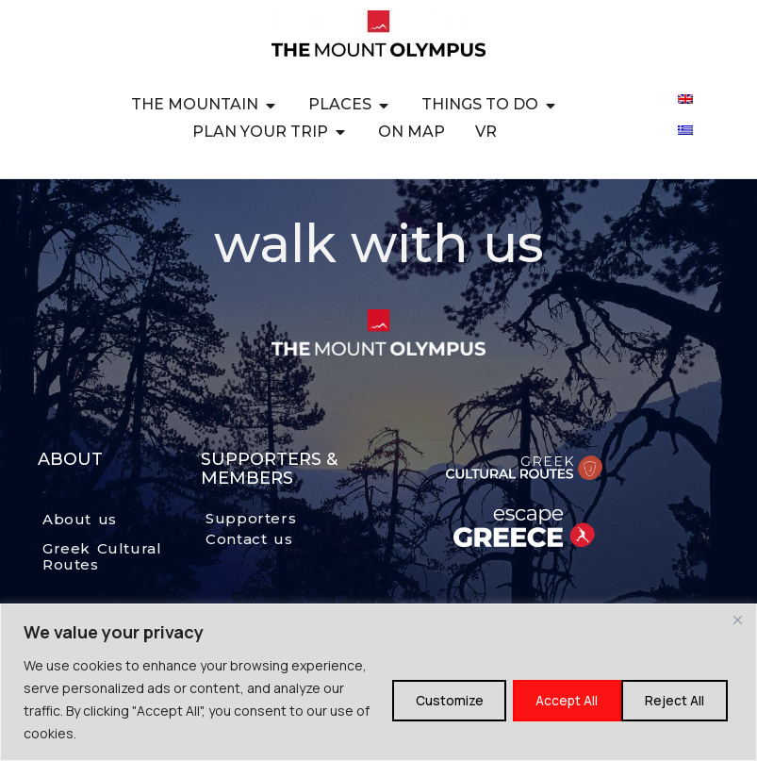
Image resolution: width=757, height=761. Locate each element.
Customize (426, 699)
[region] (378, 682)
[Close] (737, 619)
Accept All (675, 699)
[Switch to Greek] (685, 128)
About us (79, 519)
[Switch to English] (685, 97)
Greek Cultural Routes (101, 556)
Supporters (251, 518)
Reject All (552, 699)
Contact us (249, 539)
